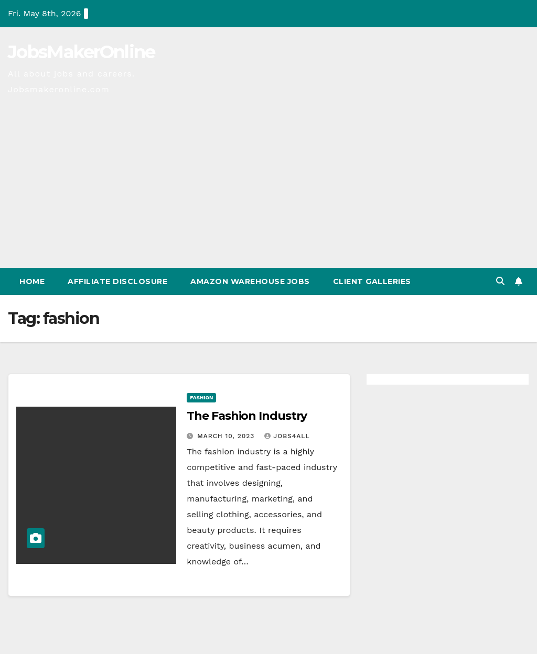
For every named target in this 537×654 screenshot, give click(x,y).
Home (32, 281)
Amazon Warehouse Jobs (250, 281)
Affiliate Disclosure (117, 281)
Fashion (201, 397)
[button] (500, 281)
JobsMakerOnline (81, 52)
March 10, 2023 (227, 436)
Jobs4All (286, 436)
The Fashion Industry (247, 416)
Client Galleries (372, 281)
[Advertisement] (268, 189)
